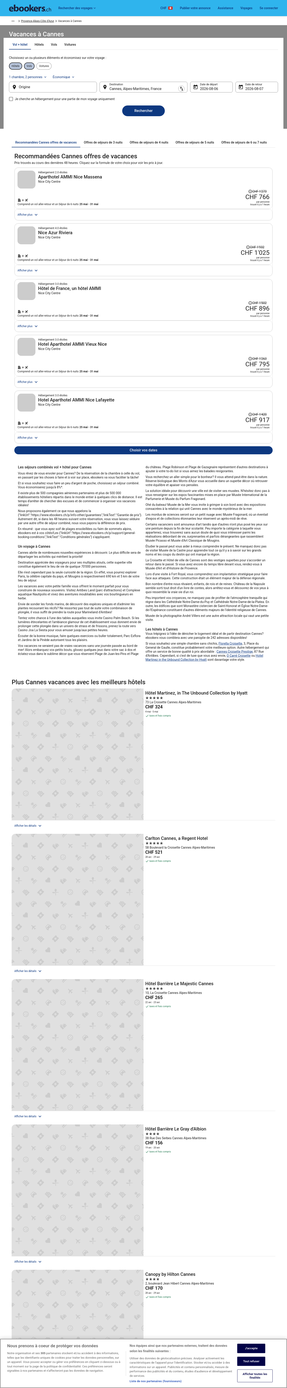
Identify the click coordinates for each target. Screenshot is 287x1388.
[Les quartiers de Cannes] (56, 1105)
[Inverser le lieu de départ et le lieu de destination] (103, 91)
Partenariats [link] (16, 1304)
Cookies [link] (153, 1290)
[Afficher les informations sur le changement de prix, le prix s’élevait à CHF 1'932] (228, 261)
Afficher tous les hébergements (143, 1006)
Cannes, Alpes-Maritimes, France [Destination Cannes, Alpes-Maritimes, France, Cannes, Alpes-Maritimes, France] (139, 93)
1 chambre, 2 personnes (220, 79)
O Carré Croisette (238, 765)
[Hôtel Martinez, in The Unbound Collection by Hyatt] (55, 845)
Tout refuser (251, 1361)
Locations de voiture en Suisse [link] (96, 1297)
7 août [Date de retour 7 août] (243, 93)
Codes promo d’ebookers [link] (93, 1326)
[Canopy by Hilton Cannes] (143, 940)
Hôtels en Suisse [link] (88, 1283)
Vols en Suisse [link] (87, 1304)
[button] (143, 1160)
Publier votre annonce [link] (22, 1290)
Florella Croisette (230, 753)
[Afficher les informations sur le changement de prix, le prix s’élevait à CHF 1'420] (233, 496)
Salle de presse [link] (18, 1318)
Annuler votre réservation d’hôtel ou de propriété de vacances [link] (247, 1292)
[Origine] (60, 91)
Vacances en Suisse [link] (90, 1311)
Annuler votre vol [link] (227, 1300)
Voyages (246, 8)
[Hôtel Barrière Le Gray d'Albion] (55, 940)
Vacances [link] (33, 21)
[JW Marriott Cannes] (232, 940)
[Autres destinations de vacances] (143, 1105)
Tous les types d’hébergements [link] (97, 1318)
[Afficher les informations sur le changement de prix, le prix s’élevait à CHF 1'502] (233, 339)
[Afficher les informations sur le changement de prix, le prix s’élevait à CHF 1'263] (233, 418)
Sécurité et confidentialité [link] (163, 1283)
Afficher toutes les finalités (255, 1376)
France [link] (60, 21)
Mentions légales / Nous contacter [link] (168, 1322)
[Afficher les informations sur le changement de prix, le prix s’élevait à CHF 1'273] (233, 182)
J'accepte (251, 1348)
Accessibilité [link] (155, 1304)
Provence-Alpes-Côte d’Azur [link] (84, 21)
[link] (46, 1130)
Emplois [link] (14, 1283)
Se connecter (269, 8)
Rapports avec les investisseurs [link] (28, 1311)
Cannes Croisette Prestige (235, 761)
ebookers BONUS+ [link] (20, 1326)
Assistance (225, 8)
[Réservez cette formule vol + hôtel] (207, 213)
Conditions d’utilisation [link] (161, 1297)
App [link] (11, 1333)
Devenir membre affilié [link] (22, 1297)
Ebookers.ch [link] (16, 21)
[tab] (119, 56)
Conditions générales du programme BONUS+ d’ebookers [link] (175, 1313)
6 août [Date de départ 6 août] (201, 93)
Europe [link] (47, 21)
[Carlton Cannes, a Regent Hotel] (143, 845)
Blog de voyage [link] (87, 1333)
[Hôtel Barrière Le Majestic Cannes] (232, 845)
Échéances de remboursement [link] (235, 1308)
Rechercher (143, 115)
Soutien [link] (221, 1283)
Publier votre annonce (195, 8)
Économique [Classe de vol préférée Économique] (256, 79)
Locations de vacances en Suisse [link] (98, 1290)
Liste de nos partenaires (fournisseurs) (156, 1381)
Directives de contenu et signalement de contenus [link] (177, 1329)
